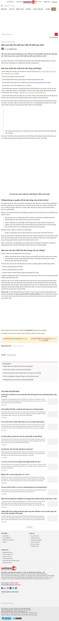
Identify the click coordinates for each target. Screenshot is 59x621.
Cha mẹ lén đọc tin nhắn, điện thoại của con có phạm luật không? (22, 422)
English (47, 1)
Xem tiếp (29, 527)
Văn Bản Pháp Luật (6, 614)
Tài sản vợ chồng (11, 355)
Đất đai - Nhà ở (20, 9)
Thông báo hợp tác (7, 562)
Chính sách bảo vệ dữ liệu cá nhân (11, 560)
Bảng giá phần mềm (7, 552)
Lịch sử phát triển (7, 538)
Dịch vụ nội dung (35, 544)
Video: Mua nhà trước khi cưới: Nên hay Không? (18, 366)
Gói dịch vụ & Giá (37, 1)
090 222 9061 (35, 338)
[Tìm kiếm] (56, 34)
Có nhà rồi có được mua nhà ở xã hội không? (17, 369)
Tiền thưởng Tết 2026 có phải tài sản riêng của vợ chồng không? (22, 409)
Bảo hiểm (28, 9)
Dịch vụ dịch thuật (35, 542)
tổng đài (25, 338)
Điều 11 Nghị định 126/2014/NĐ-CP (34, 92)
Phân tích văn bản (35, 538)
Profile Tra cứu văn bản (8, 540)
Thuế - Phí (11, 9)
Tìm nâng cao (53, 37)
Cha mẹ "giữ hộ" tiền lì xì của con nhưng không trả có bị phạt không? (24, 487)
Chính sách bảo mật (7, 558)
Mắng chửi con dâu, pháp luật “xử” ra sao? (15, 474)
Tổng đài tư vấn (34, 546)
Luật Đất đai (24, 614)
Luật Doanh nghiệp (16, 614)
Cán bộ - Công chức (38, 9)
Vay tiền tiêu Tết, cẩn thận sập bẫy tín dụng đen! (17, 449)
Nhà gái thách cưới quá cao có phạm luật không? (18, 379)
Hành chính (4, 9)
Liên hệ (4, 542)
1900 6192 (7, 338)
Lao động (47, 9)
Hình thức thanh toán (8, 554)
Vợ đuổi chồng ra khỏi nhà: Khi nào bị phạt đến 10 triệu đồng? (21, 436)
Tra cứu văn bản (35, 536)
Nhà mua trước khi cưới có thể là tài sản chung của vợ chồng (22, 373)
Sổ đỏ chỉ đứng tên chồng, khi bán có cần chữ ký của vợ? (21, 376)
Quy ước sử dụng (7, 556)
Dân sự (54, 9)
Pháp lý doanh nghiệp (36, 540)
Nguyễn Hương (13, 49)
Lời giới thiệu (6, 536)
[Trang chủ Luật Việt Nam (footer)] (29, 568)
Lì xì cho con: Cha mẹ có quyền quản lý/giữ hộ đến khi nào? (21, 462)
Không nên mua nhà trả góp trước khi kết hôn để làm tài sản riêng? (24, 333)
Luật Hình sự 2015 (32, 614)
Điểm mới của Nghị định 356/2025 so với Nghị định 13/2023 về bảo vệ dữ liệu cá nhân (29, 498)
